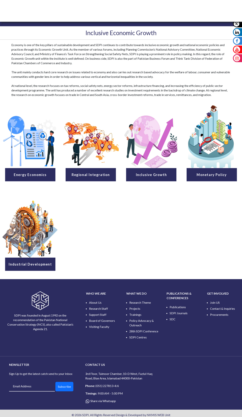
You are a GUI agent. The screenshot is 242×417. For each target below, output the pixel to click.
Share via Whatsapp (103, 401)
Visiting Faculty (99, 326)
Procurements (219, 314)
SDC (172, 319)
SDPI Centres (138, 337)
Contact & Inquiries (222, 308)
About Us (95, 302)
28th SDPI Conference (143, 331)
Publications (178, 307)
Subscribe (64, 386)
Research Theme (140, 302)
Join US (215, 302)
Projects (134, 308)
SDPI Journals (179, 313)
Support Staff (97, 314)
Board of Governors (102, 320)
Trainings (135, 314)
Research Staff (98, 308)
